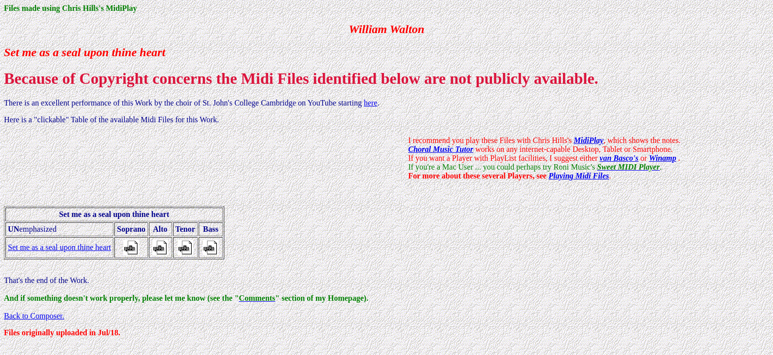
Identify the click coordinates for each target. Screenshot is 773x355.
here (371, 103)
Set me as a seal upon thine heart (59, 247)
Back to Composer (33, 316)
